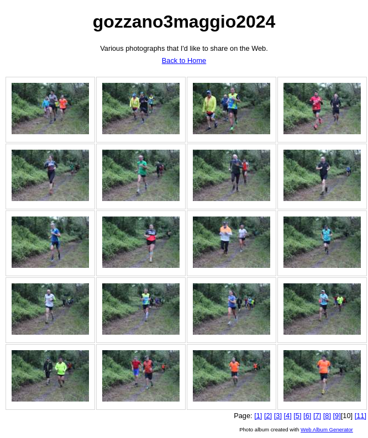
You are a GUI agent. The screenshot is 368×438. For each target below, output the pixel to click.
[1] (258, 415)
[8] (327, 415)
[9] (337, 415)
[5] (297, 415)
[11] (360, 415)
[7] (317, 415)
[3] (278, 415)
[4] (288, 415)
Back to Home (184, 60)
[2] (268, 415)
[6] (307, 415)
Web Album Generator (327, 429)
